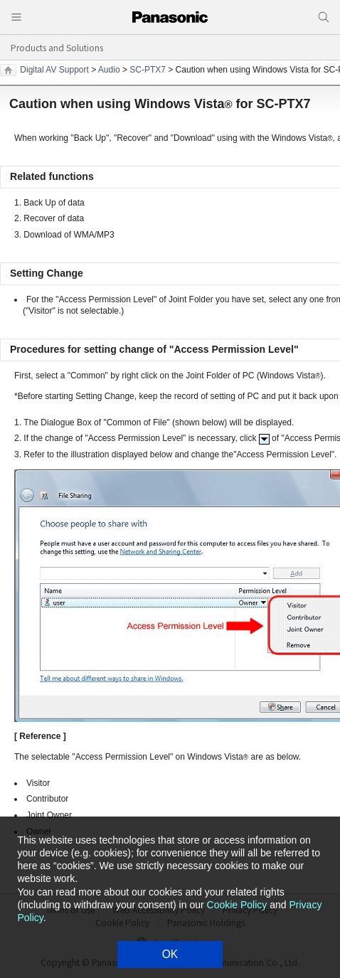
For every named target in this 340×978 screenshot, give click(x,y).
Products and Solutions (57, 47)
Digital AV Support (54, 70)
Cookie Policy (237, 904)
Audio (109, 70)
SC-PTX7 (147, 70)
